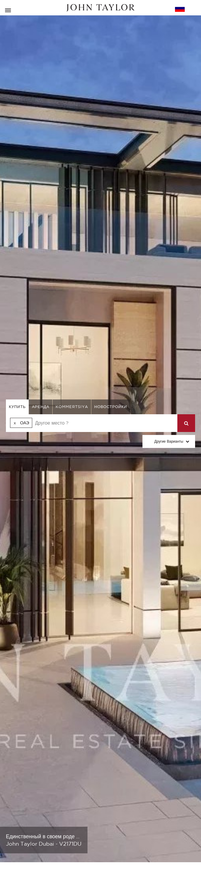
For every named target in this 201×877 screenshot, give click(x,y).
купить (17, 406)
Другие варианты (168, 441)
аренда (40, 406)
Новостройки (110, 406)
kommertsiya (72, 406)
